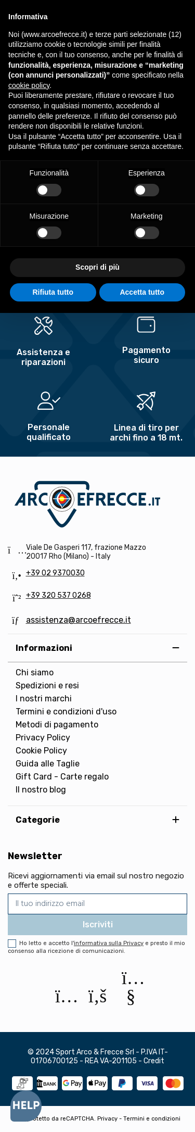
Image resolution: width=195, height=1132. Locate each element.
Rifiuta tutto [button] (52, 292)
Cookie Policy (41, 751)
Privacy (107, 1118)
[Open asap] (26, 1106)
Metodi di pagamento (57, 724)
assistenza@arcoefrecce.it (78, 620)
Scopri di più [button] (97, 267)
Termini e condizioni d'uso (66, 711)
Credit (154, 1060)
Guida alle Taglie (48, 764)
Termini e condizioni (151, 1118)
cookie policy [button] (28, 85)
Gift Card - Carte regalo (62, 777)
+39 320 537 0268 (58, 595)
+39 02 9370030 (55, 573)
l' (107, 943)
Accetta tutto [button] (142, 292)
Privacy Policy (43, 738)
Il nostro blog (41, 790)
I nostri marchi (44, 698)
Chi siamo (35, 672)
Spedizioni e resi (47, 685)
